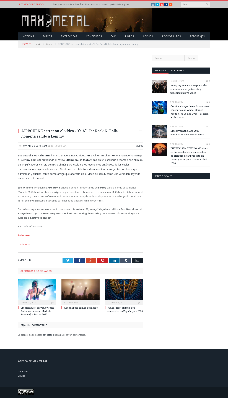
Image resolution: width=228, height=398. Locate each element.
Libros (129, 36)
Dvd (113, 36)
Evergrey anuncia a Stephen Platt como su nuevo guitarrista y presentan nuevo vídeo (93, 4)
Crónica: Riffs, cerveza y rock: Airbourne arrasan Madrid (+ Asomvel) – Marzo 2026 (37, 311)
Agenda (148, 36)
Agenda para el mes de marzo (81, 307)
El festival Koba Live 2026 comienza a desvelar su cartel (187, 132)
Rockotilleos (171, 36)
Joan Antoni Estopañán (35, 145)
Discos (47, 36)
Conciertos (94, 36)
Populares (177, 70)
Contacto (23, 371)
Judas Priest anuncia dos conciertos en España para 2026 (125, 309)
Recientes (160, 70)
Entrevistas (69, 36)
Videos (139, 145)
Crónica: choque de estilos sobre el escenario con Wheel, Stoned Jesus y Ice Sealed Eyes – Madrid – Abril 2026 (189, 111)
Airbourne (24, 234)
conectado (48, 334)
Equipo (21, 375)
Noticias (28, 36)
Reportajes (197, 36)
